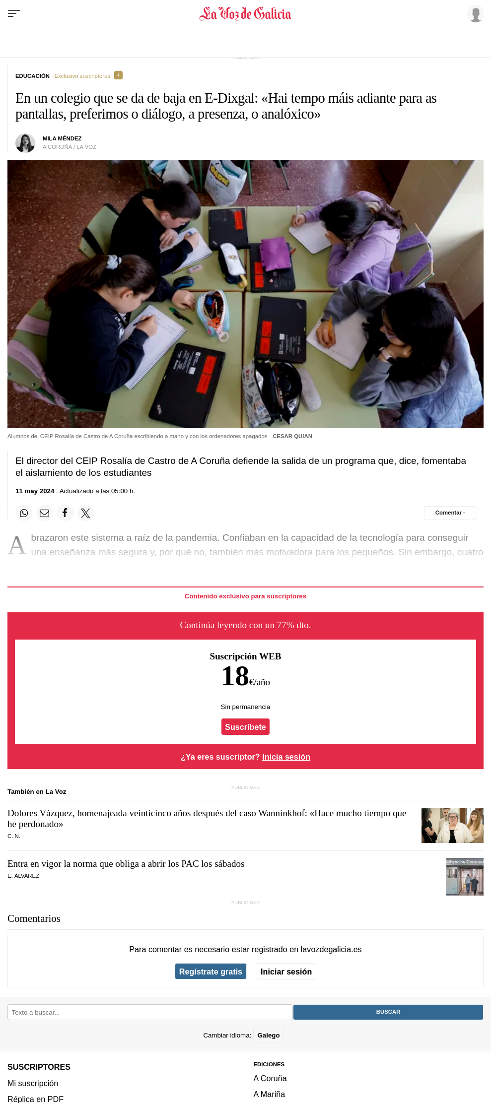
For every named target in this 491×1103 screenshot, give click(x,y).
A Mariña (269, 1094)
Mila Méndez (62, 138)
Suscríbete (245, 726)
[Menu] (14, 14)
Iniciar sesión (286, 971)
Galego (268, 1035)
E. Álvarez (23, 876)
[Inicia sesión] (474, 13)
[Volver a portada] (245, 14)
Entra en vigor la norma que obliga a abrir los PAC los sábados (125, 863)
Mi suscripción (32, 1083)
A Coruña (270, 1078)
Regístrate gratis (210, 971)
